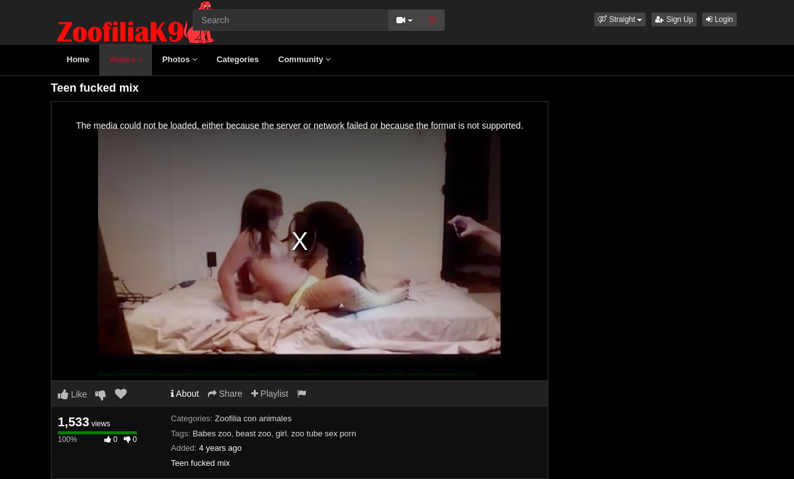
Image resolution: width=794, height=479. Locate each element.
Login (719, 19)
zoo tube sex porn (323, 433)
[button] (620, 19)
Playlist (269, 394)
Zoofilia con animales (253, 418)
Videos (126, 59)
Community (304, 59)
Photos (179, 59)
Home (78, 59)
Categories (238, 59)
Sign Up (674, 19)
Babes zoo (212, 433)
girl (281, 433)
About (185, 394)
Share (225, 394)
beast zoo (253, 433)
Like (72, 394)
